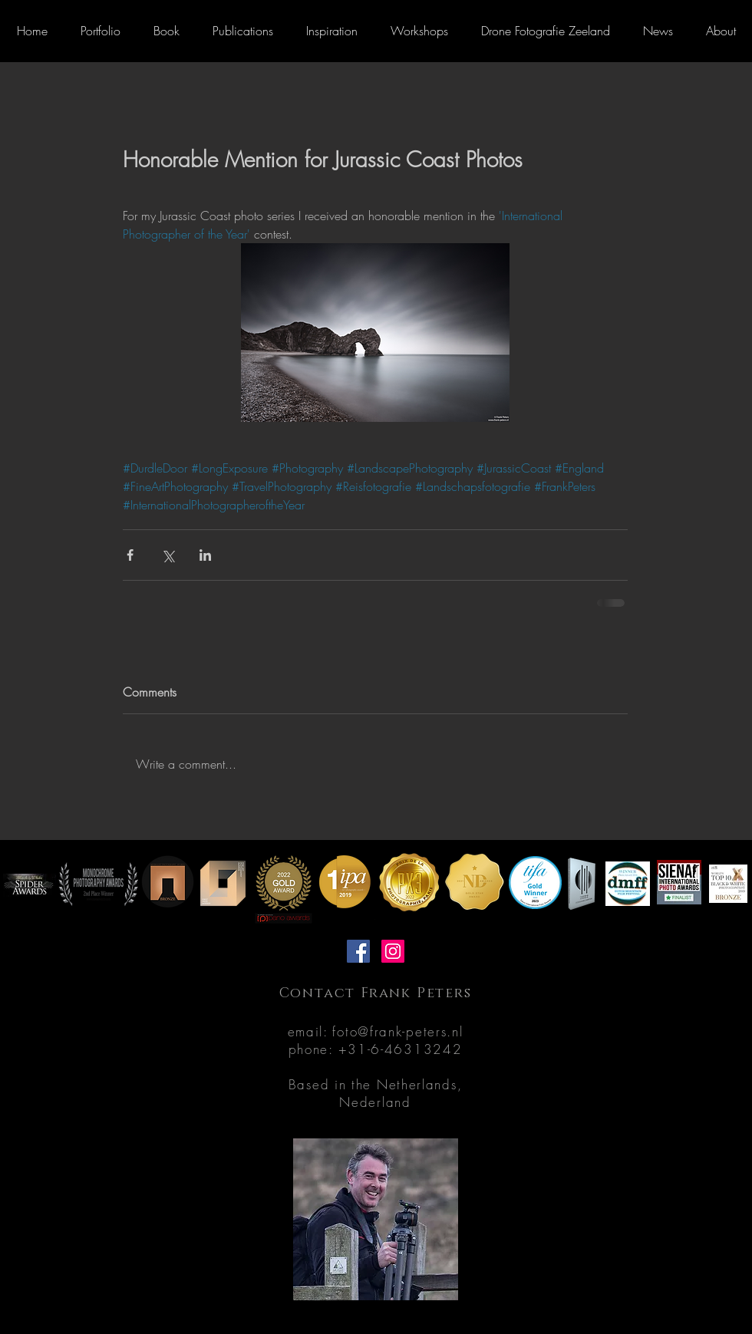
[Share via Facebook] (130, 555)
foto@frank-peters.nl (397, 1031)
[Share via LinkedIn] (205, 555)
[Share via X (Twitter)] (167, 555)
